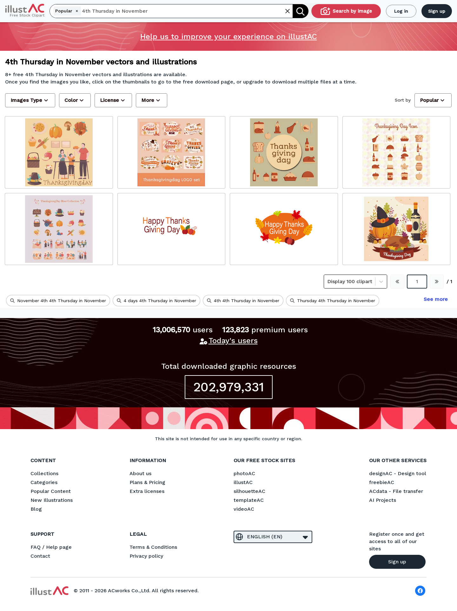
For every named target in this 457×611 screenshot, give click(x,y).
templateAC (249, 500)
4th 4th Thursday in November (243, 300)
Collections (44, 473)
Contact (40, 556)
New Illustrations (51, 500)
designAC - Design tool (397, 473)
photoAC (244, 473)
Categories (43, 482)
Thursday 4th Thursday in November (332, 300)
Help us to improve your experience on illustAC (228, 36)
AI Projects (382, 500)
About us (140, 473)
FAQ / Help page (51, 547)
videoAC (244, 509)
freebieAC (381, 482)
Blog (36, 509)
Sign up (436, 11)
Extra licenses (146, 491)
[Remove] (76, 11)
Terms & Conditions (153, 547)
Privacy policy (146, 556)
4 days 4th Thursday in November (156, 300)
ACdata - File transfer (396, 491)
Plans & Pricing (147, 482)
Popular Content (50, 491)
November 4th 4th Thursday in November (58, 300)
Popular (67, 11)
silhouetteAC (249, 491)
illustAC (243, 482)
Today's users (233, 340)
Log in (401, 11)
